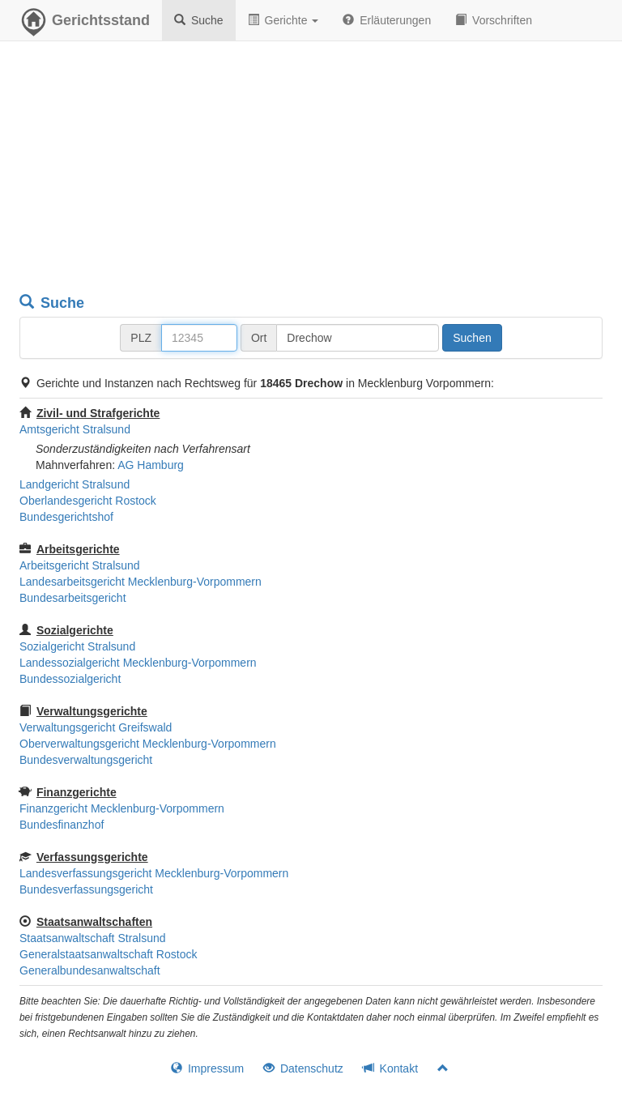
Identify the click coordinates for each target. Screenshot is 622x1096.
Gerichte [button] (283, 20)
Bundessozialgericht (70, 678)
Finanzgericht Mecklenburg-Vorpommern (121, 808)
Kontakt (390, 1068)
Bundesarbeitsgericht (72, 597)
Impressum (207, 1068)
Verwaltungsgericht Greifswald (95, 727)
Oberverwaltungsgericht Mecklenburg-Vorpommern (147, 743)
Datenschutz (303, 1068)
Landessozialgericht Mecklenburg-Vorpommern (138, 662)
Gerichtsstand (84, 24)
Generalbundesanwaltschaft (89, 970)
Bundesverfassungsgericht (86, 889)
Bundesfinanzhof (61, 824)
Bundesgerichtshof (66, 516)
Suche (199, 20)
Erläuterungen (387, 20)
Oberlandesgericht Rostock (87, 500)
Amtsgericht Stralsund (74, 429)
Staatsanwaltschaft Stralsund (92, 938)
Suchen (472, 337)
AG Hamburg (150, 464)
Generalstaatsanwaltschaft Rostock (108, 954)
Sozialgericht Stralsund (77, 646)
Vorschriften (493, 20)
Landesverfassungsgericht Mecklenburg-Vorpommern (153, 873)
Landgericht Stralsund (74, 484)
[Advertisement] (311, 170)
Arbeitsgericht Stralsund (79, 565)
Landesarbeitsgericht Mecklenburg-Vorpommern (140, 581)
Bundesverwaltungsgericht (85, 759)
